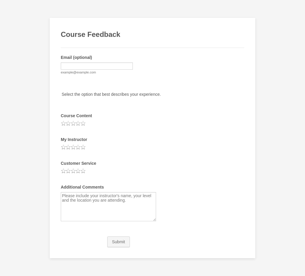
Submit (118, 241)
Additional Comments (82, 187)
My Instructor (74, 139)
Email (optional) (76, 57)
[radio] (63, 123)
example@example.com (78, 72)
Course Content (76, 115)
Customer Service (78, 163)
